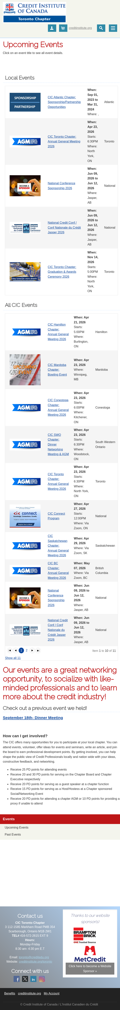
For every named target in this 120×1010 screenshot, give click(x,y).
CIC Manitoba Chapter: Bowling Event (57, 369)
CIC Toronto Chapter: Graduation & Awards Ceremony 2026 (62, 271)
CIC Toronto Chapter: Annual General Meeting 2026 (64, 141)
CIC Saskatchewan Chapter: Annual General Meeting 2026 (58, 545)
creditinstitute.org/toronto (35, 961)
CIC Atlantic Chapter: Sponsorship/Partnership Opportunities (64, 102)
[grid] (61, 190)
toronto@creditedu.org (34, 957)
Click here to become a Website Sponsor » (90, 969)
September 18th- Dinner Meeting (33, 717)
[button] (10, 650)
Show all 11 (13, 658)
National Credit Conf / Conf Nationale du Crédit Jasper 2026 (64, 227)
